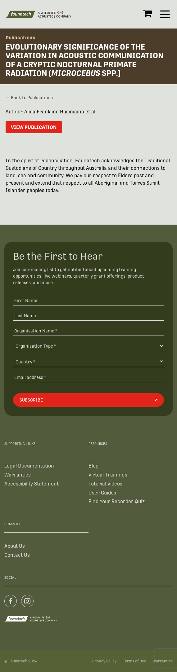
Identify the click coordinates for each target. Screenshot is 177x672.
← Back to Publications (29, 97)
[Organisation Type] (88, 346)
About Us (14, 546)
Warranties (17, 475)
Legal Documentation (29, 466)
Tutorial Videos (105, 484)
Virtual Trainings (107, 475)
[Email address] (88, 376)
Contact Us (17, 555)
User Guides (102, 493)
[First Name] (88, 300)
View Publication (34, 127)
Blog (93, 466)
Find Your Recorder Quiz (116, 501)
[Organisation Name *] (88, 330)
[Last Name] (88, 315)
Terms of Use (134, 661)
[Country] (88, 361)
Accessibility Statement (31, 484)
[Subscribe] (88, 400)
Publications (20, 38)
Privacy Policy (104, 661)
